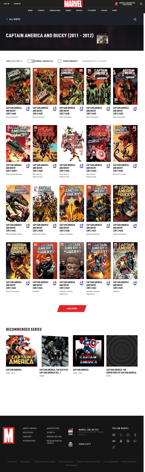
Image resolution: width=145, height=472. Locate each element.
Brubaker (36, 318)
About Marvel (30, 428)
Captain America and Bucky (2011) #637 (94, 138)
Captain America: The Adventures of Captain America (121, 398)
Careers (27, 436)
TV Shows (92, 10)
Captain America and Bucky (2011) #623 (67, 312)
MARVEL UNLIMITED (44, 88)
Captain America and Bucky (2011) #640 (14, 138)
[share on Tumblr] (135, 435)
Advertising (53, 428)
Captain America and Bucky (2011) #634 (67, 195)
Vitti (119, 201)
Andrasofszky (37, 204)
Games (68, 10)
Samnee (69, 318)
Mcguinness (63, 321)
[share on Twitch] (135, 441)
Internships (29, 441)
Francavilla (14, 144)
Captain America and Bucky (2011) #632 (121, 195)
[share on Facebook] (113, 435)
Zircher (123, 201)
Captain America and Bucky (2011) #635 (40, 195)
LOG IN (6, 4)
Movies (79, 10)
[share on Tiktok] (113, 447)
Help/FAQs (28, 432)
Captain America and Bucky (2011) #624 (40, 312)
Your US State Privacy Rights (44, 462)
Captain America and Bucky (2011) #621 (121, 312)
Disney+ (51, 432)
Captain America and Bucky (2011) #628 (67, 255)
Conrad (12, 201)
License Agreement (111, 462)
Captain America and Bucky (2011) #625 (14, 312)
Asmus (61, 261)
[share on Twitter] (121, 435)
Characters (54, 10)
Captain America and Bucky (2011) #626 (121, 255)
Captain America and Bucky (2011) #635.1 (14, 195)
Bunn (8, 144)
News (30, 10)
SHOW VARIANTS (70, 88)
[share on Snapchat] (121, 441)
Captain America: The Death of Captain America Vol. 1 (53, 398)
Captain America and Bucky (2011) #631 (14, 255)
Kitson (39, 201)
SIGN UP (17, 4)
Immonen (19, 201)
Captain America (14, 397)
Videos (104, 10)
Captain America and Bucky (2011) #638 (67, 138)
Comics (41, 10)
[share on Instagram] (128, 435)
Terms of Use (12, 462)
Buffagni (13, 261)
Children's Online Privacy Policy (89, 462)
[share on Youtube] (113, 441)
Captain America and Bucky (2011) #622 (94, 312)
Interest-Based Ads (128, 462)
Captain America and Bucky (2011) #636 (121, 138)
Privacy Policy (25, 462)
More (114, 10)
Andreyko (62, 318)
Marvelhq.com (54, 436)
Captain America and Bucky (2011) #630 (40, 255)
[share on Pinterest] (128, 441)
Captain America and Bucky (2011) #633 (94, 195)
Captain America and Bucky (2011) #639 (40, 138)
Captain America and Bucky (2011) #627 (94, 255)
